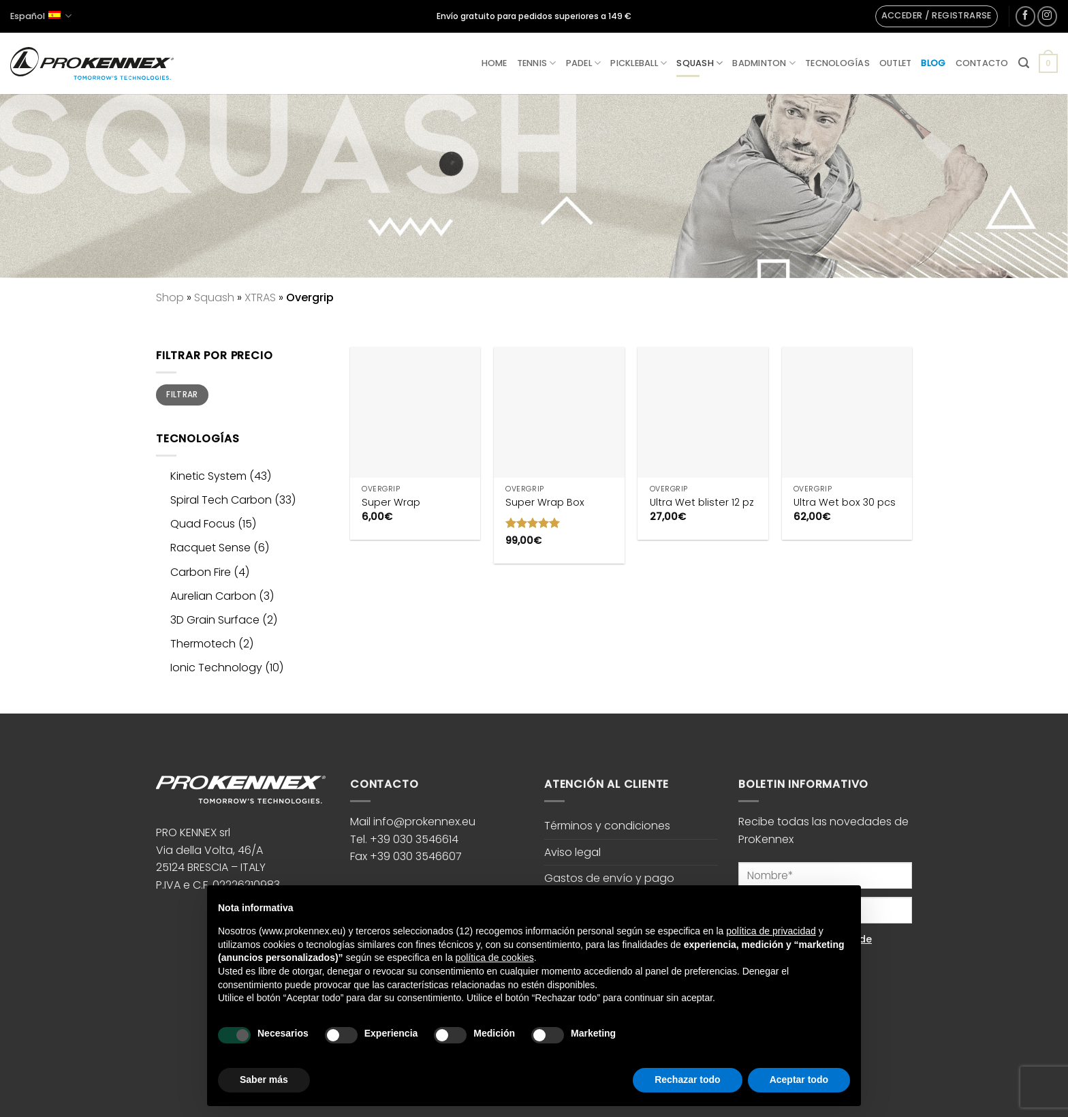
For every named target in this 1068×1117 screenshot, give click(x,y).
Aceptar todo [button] (799, 1079)
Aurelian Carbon (213, 596)
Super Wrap (391, 502)
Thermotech (203, 644)
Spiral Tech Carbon (221, 500)
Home (494, 63)
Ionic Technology (216, 667)
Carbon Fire (200, 572)
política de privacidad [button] (771, 930)
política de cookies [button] (495, 957)
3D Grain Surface (215, 620)
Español (41, 16)
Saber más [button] (264, 1079)
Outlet (895, 63)
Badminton (764, 63)
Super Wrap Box (544, 502)
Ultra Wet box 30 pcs (845, 502)
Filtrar (182, 394)
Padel (583, 63)
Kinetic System (208, 476)
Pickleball (638, 63)
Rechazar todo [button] (687, 1079)
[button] (936, 16)
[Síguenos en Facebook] (1025, 16)
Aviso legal (572, 852)
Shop (170, 297)
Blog (933, 63)
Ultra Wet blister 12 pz (702, 502)
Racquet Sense (210, 547)
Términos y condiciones (607, 825)
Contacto (982, 63)
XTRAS (260, 297)
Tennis (536, 63)
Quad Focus (202, 524)
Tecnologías (837, 63)
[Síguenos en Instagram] (1047, 16)
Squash (699, 63)
